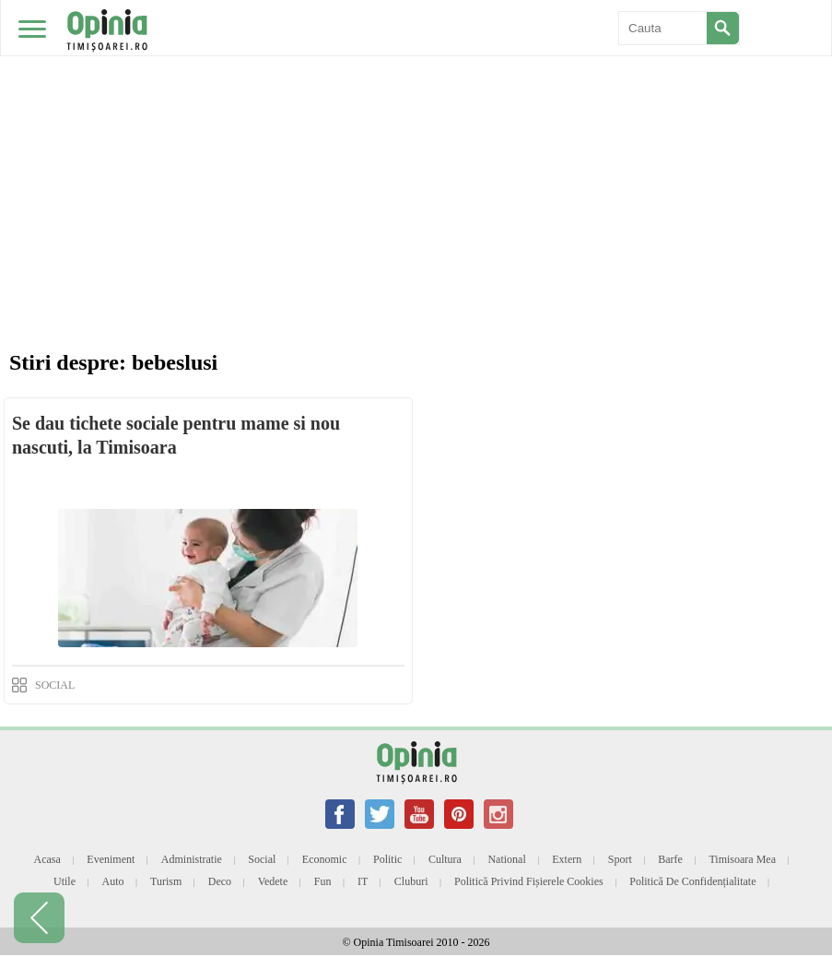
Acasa (46, 859)
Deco (219, 881)
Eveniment (111, 859)
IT (362, 881)
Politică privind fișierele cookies (528, 881)
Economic (324, 859)
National (506, 859)
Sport (620, 859)
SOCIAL (55, 685)
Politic (387, 859)
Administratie (191, 859)
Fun (323, 881)
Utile (64, 881)
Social (261, 859)
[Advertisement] (416, 138)
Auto (113, 881)
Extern (566, 859)
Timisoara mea (742, 859)
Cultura (445, 859)
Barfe (670, 859)
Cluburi (411, 881)
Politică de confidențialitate (692, 881)
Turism (166, 881)
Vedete (273, 881)
